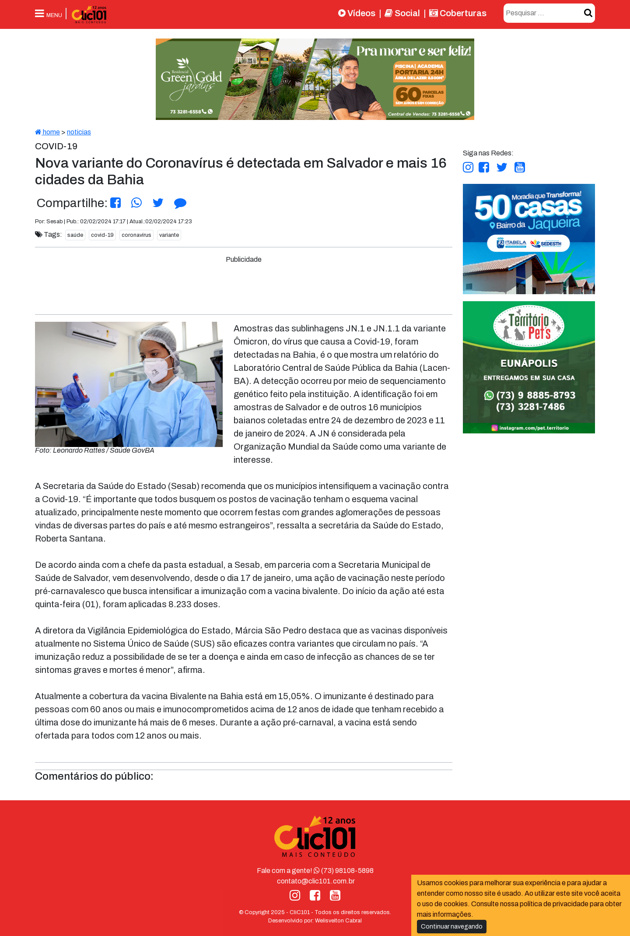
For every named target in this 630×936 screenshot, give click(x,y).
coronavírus (136, 235)
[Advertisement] (243, 284)
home (47, 132)
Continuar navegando (452, 926)
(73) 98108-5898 (344, 870)
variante (169, 235)
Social (402, 13)
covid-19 (102, 235)
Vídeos (356, 13)
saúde (75, 235)
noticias (79, 132)
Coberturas (457, 13)
